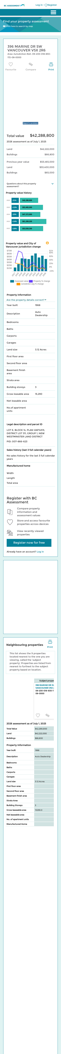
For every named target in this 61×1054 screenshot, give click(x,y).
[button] (53, 183)
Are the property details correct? (25, 299)
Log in (40, 4)
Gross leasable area (18, 393)
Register (52, 4)
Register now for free (29, 542)
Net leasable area (17, 400)
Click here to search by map (18, 26)
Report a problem (30, 123)
